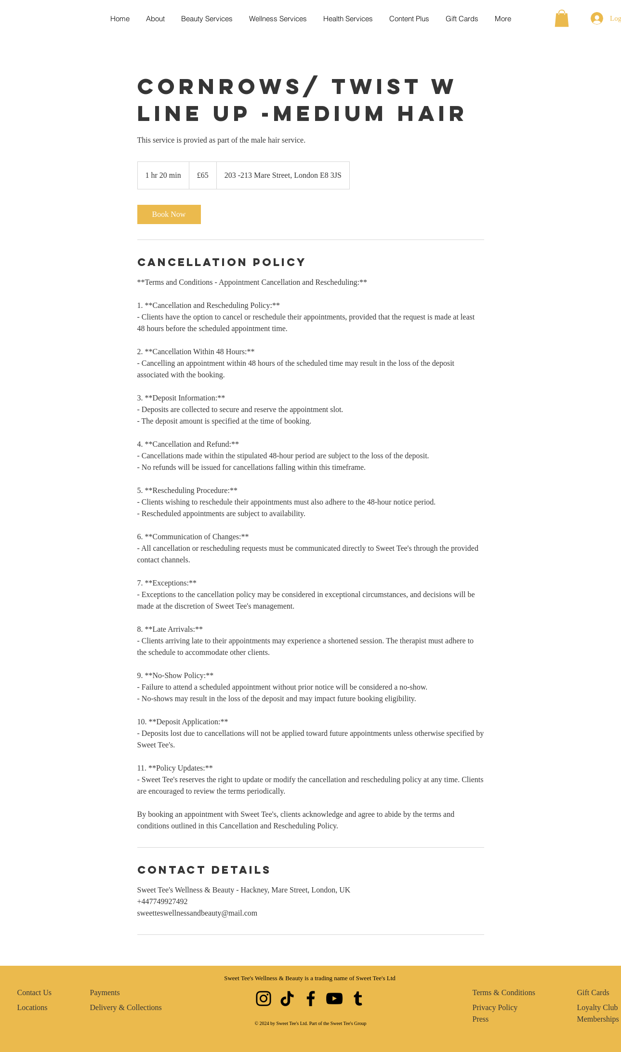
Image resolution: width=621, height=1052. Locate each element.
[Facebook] (311, 998)
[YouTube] (334, 998)
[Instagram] (263, 998)
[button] (562, 18)
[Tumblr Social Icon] (358, 998)
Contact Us (34, 992)
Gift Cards (593, 992)
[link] (169, 214)
